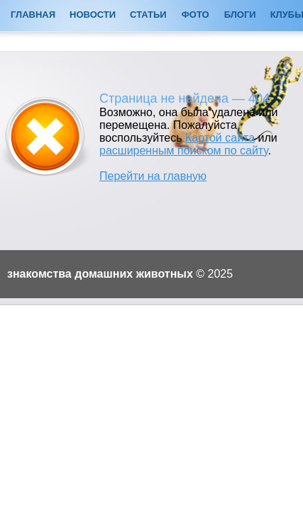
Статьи (148, 14)
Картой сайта (220, 138)
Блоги (240, 14)
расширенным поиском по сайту (183, 150)
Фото (195, 14)
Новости (93, 14)
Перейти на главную (152, 176)
